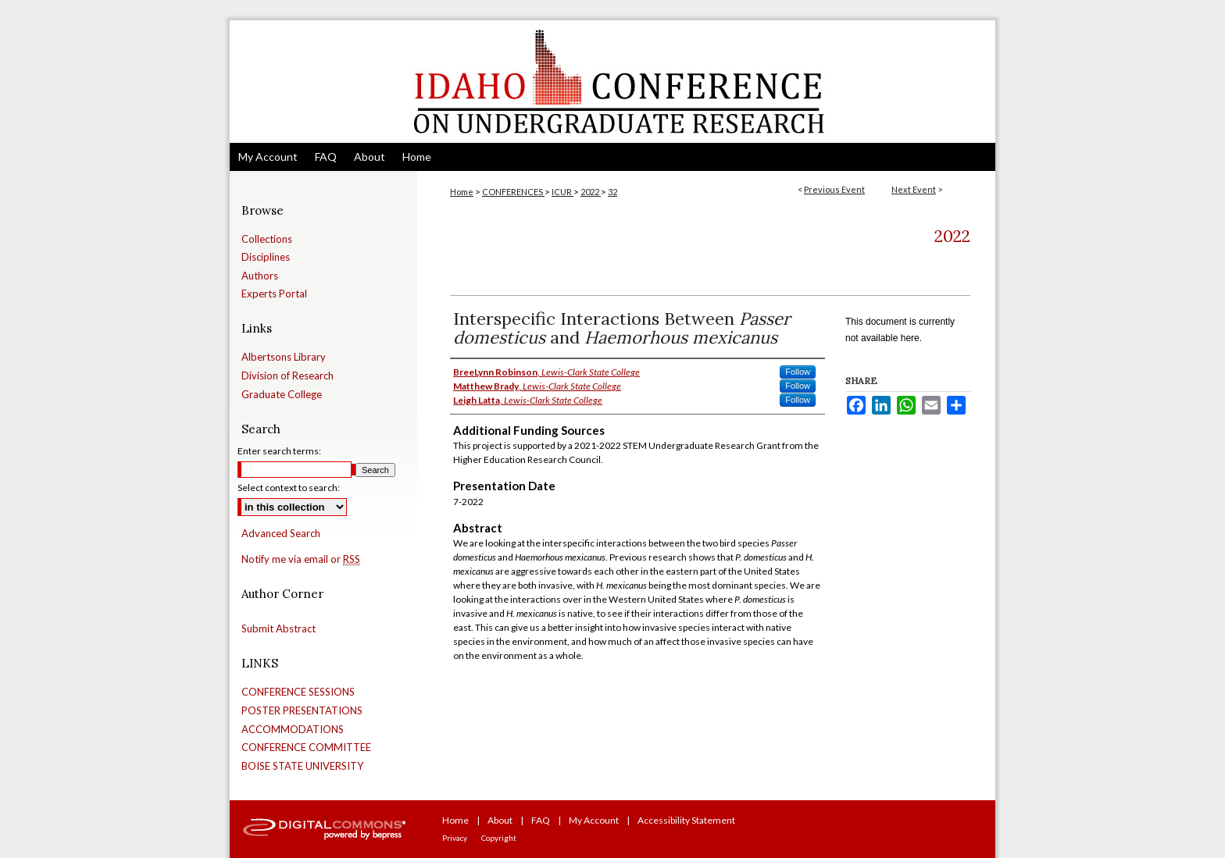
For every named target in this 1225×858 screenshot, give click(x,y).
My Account (594, 820)
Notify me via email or (300, 560)
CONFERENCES (513, 192)
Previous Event (834, 189)
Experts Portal (274, 294)
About (500, 820)
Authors (259, 276)
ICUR (562, 192)
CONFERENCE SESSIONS (298, 692)
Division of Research (287, 376)
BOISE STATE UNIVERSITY (302, 766)
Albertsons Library (283, 357)
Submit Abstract (278, 629)
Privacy (454, 837)
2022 (590, 192)
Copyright (498, 837)
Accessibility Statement (686, 820)
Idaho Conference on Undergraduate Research (612, 81)
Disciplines (265, 257)
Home (461, 192)
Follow (797, 371)
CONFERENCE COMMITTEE (306, 747)
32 (612, 192)
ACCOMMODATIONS (292, 729)
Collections (266, 239)
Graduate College (281, 395)
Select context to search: (289, 487)
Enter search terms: (279, 451)
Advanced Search (280, 533)
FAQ (540, 820)
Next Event (913, 189)
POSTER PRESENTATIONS (301, 711)
